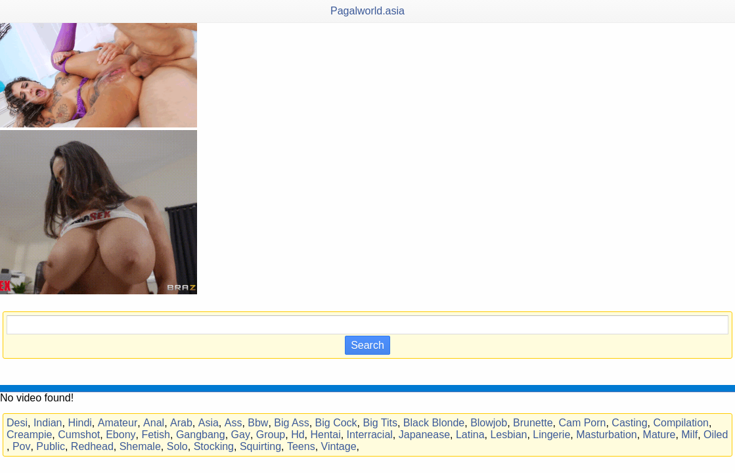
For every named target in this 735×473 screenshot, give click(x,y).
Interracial (370, 434)
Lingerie (551, 434)
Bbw (258, 422)
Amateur (117, 422)
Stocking (214, 446)
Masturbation (606, 434)
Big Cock (336, 422)
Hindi (79, 422)
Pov (21, 446)
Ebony (120, 434)
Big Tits (380, 422)
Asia (208, 422)
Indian (47, 422)
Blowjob (488, 422)
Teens (301, 446)
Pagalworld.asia (367, 10)
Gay (240, 434)
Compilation (680, 422)
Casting (629, 422)
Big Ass (291, 422)
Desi (17, 422)
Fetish (155, 434)
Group (270, 434)
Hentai (325, 434)
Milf (689, 434)
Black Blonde (433, 422)
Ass (233, 422)
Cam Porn (582, 422)
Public (50, 446)
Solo (177, 446)
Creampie (29, 434)
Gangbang (200, 434)
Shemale (140, 446)
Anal (153, 422)
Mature (659, 434)
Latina (470, 434)
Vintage (339, 446)
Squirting (260, 446)
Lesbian (508, 434)
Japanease (424, 434)
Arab (181, 422)
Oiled (715, 434)
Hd (297, 434)
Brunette (532, 422)
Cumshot (79, 434)
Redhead (92, 446)
